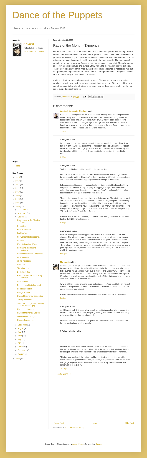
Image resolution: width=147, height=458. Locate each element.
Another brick (22, 281)
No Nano (21, 265)
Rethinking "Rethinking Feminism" (26, 249)
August (21, 328)
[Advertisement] (93, 398)
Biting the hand (23, 292)
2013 (17, 181)
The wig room (23, 268)
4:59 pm (63, 223)
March (20, 347)
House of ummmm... (25, 320)
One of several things (26, 317)
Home (94, 423)
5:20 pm (63, 254)
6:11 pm (63, 298)
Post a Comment (64, 374)
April (20, 343)
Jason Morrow (78, 444)
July (20, 332)
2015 (17, 177)
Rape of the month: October (28, 313)
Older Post (129, 423)
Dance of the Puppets (58, 15)
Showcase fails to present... (28, 237)
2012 (17, 184)
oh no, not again (24, 261)
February (22, 350)
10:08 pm (64, 368)
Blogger (99, 444)
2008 (17, 199)
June (20, 336)
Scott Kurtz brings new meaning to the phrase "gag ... (30, 304)
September (22, 325)
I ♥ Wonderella (23, 257)
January (21, 354)
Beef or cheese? (24, 230)
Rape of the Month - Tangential (30, 254)
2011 (17, 188)
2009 (17, 195)
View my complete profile (33, 52)
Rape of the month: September (30, 296)
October (21, 217)
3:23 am (63, 131)
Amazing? (21, 240)
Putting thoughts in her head (29, 285)
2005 (17, 358)
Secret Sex (21, 226)
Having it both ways (25, 309)
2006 (17, 206)
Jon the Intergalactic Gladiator (73, 111)
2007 (17, 203)
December (22, 210)
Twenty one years (24, 300)
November (22, 213)
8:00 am (63, 157)
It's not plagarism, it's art (27, 244)
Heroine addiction (24, 289)
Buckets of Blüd (23, 272)
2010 (17, 192)
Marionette (65, 262)
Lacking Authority (24, 233)
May (20, 339)
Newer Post (59, 423)
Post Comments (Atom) (74, 428)
